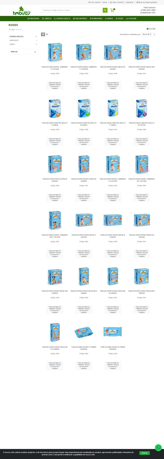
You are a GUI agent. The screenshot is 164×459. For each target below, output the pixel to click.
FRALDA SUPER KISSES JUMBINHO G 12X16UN (55, 68)
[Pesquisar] (105, 10)
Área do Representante (147, 2)
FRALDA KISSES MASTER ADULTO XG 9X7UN (141, 124)
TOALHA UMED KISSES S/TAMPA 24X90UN (112, 348)
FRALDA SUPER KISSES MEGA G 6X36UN (84, 236)
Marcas (23, 52)
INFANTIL (12, 44)
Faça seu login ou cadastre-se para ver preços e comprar (55, 85)
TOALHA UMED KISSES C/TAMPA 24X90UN (83, 348)
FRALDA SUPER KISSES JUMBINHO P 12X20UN (84, 68)
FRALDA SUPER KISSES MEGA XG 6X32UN (112, 68)
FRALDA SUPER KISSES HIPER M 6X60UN (55, 180)
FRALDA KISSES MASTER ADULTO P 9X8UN (113, 124)
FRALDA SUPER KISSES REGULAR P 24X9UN (141, 292)
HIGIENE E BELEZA (16, 36)
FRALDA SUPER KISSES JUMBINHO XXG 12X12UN (55, 236)
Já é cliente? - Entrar (97, 2)
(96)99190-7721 (147, 13)
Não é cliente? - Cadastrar (121, 2)
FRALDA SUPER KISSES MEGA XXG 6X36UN (142, 68)
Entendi (144, 453)
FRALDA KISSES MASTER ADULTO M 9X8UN (83, 124)
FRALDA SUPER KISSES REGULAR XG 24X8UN (54, 348)
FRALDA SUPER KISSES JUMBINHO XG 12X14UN (142, 180)
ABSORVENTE (14, 40)
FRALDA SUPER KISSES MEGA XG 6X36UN (141, 236)
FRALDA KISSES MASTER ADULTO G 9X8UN (55, 124)
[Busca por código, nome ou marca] (72, 10)
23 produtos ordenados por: (130, 34)
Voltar (151, 29)
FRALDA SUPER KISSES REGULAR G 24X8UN (83, 292)
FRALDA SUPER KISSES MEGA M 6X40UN (113, 236)
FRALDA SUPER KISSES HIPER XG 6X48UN (83, 180)
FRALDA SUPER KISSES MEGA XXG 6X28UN (55, 292)
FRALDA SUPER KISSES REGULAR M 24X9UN (112, 292)
